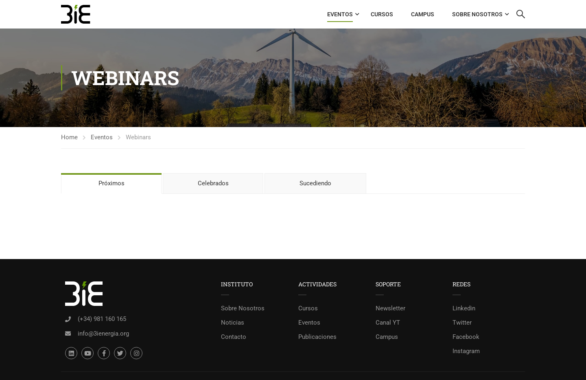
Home (69, 137)
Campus (422, 14)
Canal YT (388, 322)
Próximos (111, 183)
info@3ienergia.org (103, 333)
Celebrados (213, 183)
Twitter (462, 322)
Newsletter (390, 308)
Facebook (466, 336)
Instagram (466, 351)
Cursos (382, 14)
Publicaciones (317, 336)
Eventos (340, 14)
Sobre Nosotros (477, 14)
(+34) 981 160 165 (102, 319)
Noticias (232, 322)
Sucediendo (315, 183)
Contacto (233, 336)
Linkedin (464, 308)
